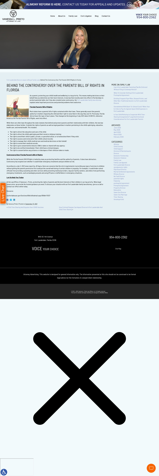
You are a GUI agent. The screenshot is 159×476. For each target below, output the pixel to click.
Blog (96, 16)
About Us (61, 16)
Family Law (73, 16)
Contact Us (106, 16)
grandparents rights (120, 167)
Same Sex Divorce (120, 192)
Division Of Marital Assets (122, 151)
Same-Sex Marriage (120, 195)
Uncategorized (119, 199)
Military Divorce (119, 174)
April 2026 (117, 132)
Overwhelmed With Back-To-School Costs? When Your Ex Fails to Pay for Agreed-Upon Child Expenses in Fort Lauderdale (132, 108)
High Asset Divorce (120, 169)
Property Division (119, 188)
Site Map (118, 249)
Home (52, 16)
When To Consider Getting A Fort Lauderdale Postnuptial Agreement (128, 94)
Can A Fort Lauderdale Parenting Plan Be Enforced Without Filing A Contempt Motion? (130, 88)
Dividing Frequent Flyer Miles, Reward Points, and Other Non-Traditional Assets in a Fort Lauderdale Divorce (130, 100)
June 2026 (117, 128)
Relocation (117, 190)
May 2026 (117, 130)
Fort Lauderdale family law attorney (89, 100)
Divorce (116, 153)
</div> (17, 466)
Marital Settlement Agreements (124, 172)
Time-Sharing (118, 197)
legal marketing (87, 292)
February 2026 (119, 137)
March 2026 (118, 134)
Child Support (118, 149)
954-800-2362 (146, 17)
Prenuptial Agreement (121, 185)
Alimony (116, 144)
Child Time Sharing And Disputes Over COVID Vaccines (26, 207)
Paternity (117, 181)
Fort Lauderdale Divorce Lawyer (16, 80)
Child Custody (118, 146)
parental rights (119, 178)
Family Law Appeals (120, 162)
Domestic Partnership (121, 156)
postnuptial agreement (121, 183)
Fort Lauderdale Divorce (122, 165)
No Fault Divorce (119, 176)
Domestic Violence (120, 158)
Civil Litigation (86, 16)
